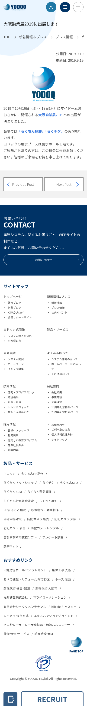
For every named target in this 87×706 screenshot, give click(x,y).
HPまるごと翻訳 (14, 510)
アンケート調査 (53, 537)
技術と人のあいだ (18, 412)
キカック (9, 473)
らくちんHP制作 (32, 473)
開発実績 (9, 353)
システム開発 (16, 359)
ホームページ (16, 364)
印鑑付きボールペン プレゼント (25, 570)
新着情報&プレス (59, 296)
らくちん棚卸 (48, 501)
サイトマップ (59, 439)
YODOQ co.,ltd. (38, 678)
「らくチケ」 (54, 131)
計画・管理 (14, 402)
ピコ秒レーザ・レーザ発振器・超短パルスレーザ (37, 625)
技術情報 (9, 386)
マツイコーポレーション (50, 597)
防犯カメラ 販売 (38, 519)
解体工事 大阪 (62, 570)
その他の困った (60, 374)
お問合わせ (57, 425)
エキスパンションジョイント (54, 615)
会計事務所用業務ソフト (20, 537)
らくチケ (48, 482)
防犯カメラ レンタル (45, 528)
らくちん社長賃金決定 (19, 501)
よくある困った (57, 353)
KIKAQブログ (16, 312)
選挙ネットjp (12, 546)
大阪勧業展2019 (50, 114)
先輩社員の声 (16, 445)
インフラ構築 (16, 369)
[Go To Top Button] (76, 645)
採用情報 (9, 424)
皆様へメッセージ (18, 430)
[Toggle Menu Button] (78, 7)
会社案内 (53, 386)
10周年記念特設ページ (64, 407)
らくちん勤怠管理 (39, 491)
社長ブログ (14, 303)
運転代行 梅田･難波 (17, 588)
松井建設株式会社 (16, 597)
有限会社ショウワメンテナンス (25, 606)
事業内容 (56, 397)
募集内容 (13, 450)
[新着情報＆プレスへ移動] (33, 37)
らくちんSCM (13, 491)
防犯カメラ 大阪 (66, 519)
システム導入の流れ (20, 336)
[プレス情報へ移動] (64, 37)
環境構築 (13, 397)
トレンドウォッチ (18, 407)
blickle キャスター (64, 606)
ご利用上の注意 (60, 429)
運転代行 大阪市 (46, 588)
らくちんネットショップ (20, 482)
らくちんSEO (69, 482)
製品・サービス (57, 329)
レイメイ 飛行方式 (16, 615)
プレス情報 (57, 307)
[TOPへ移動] (6, 37)
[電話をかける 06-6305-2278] (10, 699)
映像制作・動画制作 (45, 510)
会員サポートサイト (20, 317)
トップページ (12, 296)
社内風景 (13, 435)
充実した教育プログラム (22, 440)
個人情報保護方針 (62, 434)
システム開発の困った (64, 359)
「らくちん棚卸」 (31, 131)
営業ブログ (14, 307)
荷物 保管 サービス (16, 634)
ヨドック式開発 (14, 329)
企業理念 (56, 402)
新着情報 (56, 303)
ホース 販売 (63, 579)
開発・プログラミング (21, 392)
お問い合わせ (57, 260)
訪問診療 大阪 (44, 634)
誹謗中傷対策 (13, 519)
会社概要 (56, 392)
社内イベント (59, 312)
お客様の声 (14, 341)
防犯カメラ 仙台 (14, 528)
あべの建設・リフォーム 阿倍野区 (26, 579)
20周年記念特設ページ (64, 412)
